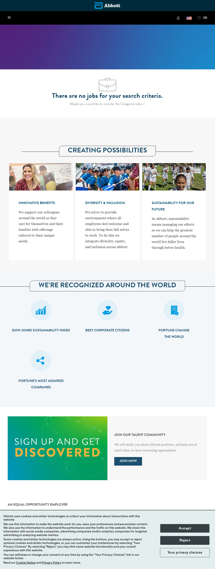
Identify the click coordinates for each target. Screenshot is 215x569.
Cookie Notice (26, 562)
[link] (179, 18)
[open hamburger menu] (9, 17)
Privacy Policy (51, 562)
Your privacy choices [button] (185, 552)
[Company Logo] (107, 5)
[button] (189, 18)
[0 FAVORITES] (202, 18)
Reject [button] (184, 540)
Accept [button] (185, 528)
